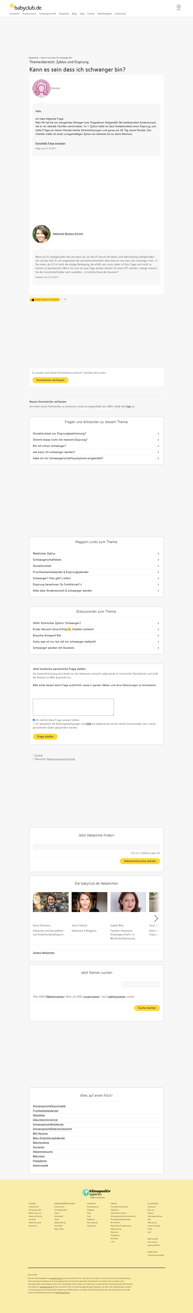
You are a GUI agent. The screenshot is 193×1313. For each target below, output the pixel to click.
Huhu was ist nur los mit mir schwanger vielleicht (64, 641)
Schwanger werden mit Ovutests (53, 647)
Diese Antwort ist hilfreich (47, 300)
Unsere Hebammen (44, 953)
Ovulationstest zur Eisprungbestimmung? (59, 433)
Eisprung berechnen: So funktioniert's (57, 584)
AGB (88, 724)
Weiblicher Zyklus (44, 553)
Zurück (39, 755)
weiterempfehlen (154, 1245)
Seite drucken (153, 1242)
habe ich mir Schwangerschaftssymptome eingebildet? (68, 458)
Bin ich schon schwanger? (49, 445)
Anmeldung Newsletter (156, 1255)
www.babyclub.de (56, 1278)
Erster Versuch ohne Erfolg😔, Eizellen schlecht (63, 629)
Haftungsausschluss (62, 1293)
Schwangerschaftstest (47, 559)
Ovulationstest (42, 565)
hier (129, 406)
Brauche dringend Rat (47, 635)
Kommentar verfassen (50, 380)
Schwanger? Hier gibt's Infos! (52, 578)
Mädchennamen (55, 996)
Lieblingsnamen (117, 996)
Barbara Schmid (68, 234)
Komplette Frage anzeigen (50, 143)
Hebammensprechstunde (60, 759)
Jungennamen (91, 996)
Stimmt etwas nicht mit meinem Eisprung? (60, 439)
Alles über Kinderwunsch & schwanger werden (62, 590)
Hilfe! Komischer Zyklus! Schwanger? (57, 623)
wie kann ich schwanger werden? (54, 452)
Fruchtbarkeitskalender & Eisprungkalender (61, 572)
